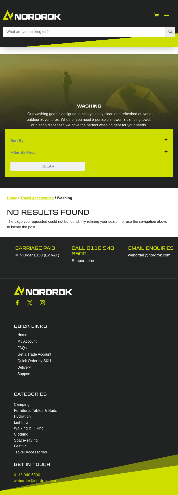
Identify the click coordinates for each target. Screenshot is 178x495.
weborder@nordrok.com (149, 255)
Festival (21, 446)
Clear (47, 166)
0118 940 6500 (27, 475)
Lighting (21, 422)
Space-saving (26, 440)
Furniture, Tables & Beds (35, 411)
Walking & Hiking (29, 428)
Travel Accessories (37, 198)
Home (12, 198)
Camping (22, 404)
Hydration (22, 416)
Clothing (21, 434)
